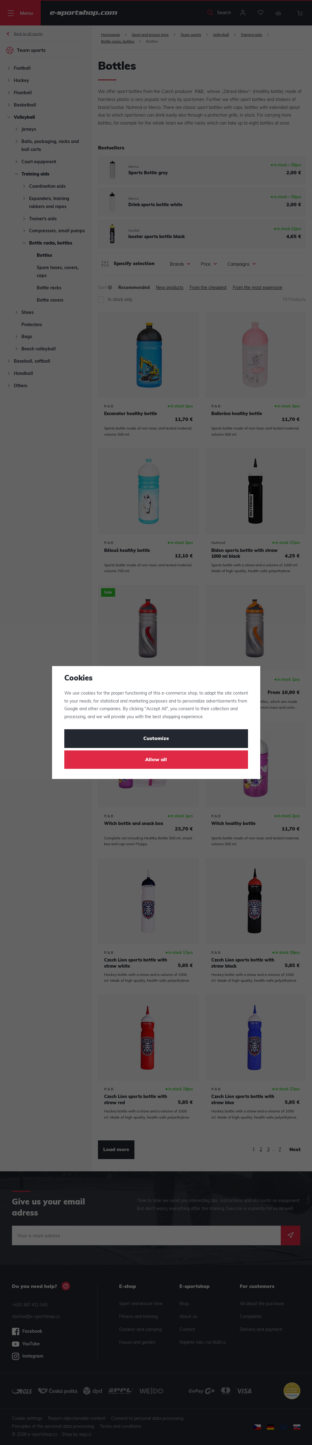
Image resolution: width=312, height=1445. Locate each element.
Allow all (156, 759)
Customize (156, 738)
